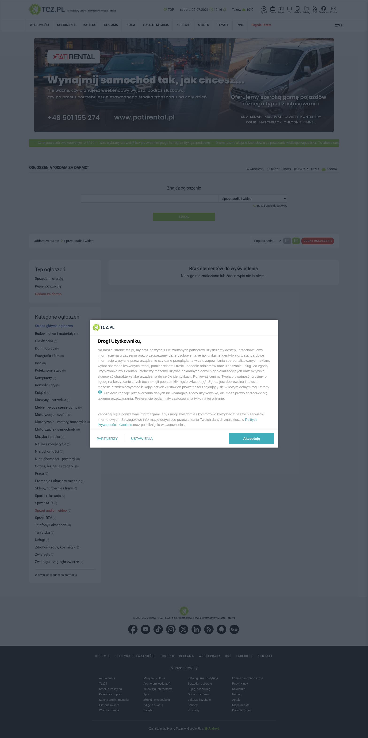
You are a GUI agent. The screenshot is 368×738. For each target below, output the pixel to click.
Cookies (125, 425)
